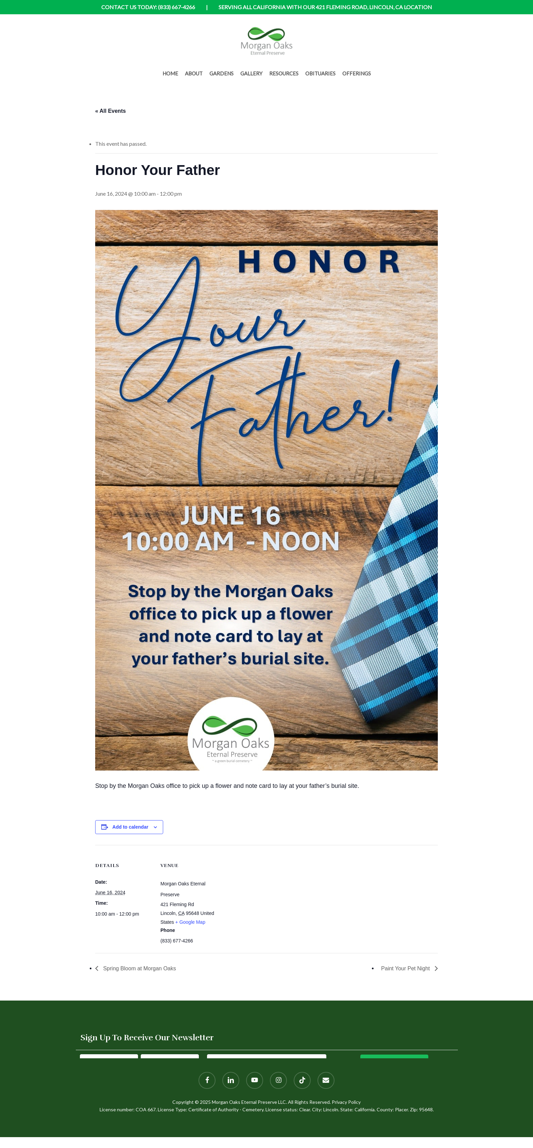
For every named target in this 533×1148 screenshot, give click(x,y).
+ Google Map (190, 922)
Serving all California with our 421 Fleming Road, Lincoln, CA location (325, 7)
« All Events (110, 111)
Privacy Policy (346, 1102)
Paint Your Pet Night (406, 968)
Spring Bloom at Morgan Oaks (139, 968)
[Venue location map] (261, 892)
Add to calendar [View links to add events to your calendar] (131, 827)
